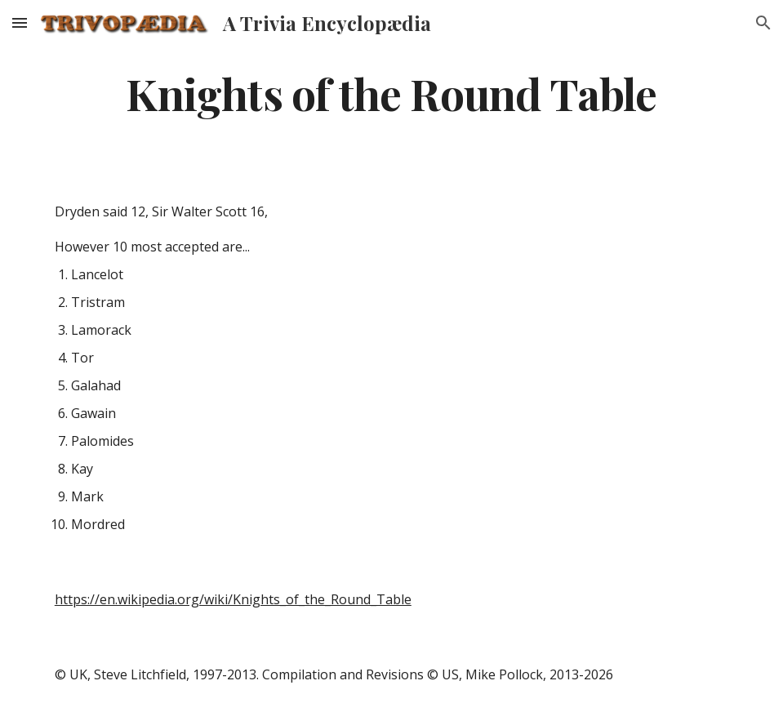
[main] (391, 93)
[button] (19, 22)
